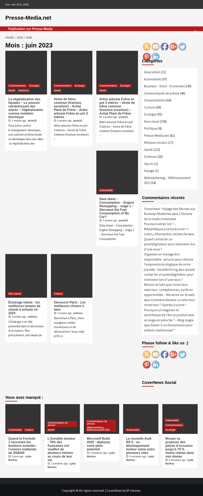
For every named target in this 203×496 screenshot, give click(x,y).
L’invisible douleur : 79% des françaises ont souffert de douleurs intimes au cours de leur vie (61, 448)
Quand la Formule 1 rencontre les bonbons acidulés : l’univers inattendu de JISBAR (22, 445)
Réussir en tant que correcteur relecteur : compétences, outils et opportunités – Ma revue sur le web (169, 289)
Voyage (149, 170)
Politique (150, 127)
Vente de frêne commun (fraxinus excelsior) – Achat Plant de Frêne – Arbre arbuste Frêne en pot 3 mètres (71, 107)
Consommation (17, 85)
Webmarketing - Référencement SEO (98, 428)
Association (152, 71)
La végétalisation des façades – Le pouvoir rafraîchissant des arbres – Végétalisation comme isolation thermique (25, 107)
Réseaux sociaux (155, 142)
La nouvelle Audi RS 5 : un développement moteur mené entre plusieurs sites (140, 445)
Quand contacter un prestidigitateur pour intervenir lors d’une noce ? (169, 243)
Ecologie (34, 85)
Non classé (15, 293)
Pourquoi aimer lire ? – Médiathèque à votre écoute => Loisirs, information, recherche (166, 228)
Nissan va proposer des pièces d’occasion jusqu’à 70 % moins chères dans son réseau (179, 446)
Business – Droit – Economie (164, 85)
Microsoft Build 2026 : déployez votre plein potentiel (98, 443)
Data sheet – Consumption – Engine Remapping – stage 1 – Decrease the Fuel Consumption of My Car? (116, 207)
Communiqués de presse (161, 92)
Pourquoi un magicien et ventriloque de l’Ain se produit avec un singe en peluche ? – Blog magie (169, 314)
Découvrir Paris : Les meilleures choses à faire (70, 305)
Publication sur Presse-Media (30, 28)
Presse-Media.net (24, 17)
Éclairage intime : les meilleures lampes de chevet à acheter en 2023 (24, 307)
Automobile (106, 189)
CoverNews (114, 490)
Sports (149, 163)
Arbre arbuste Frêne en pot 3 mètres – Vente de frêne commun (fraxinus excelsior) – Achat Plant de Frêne (117, 105)
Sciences (23, 89)
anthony (32, 316)
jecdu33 (32, 119)
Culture (58, 293)
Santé (12, 89)
